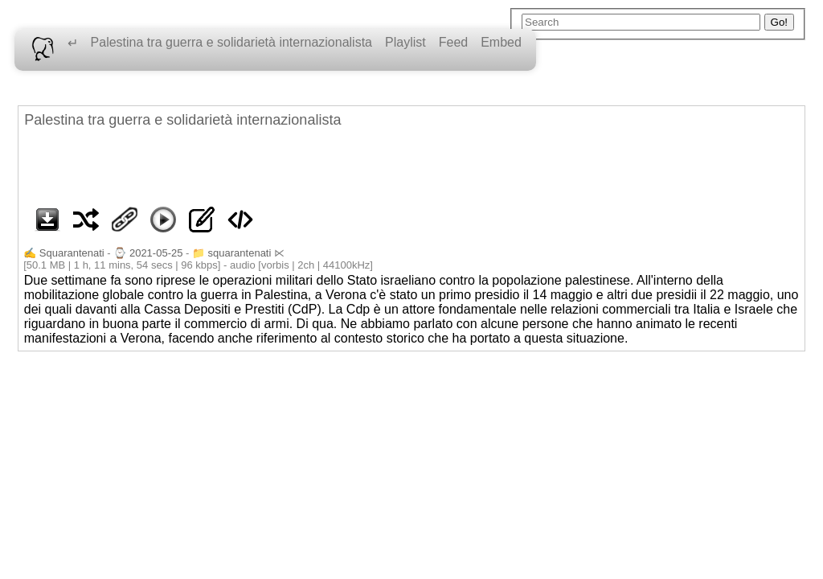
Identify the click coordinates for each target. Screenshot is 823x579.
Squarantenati (71, 253)
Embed (501, 42)
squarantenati (240, 253)
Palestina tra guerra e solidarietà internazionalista (231, 42)
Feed (453, 42)
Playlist (405, 42)
